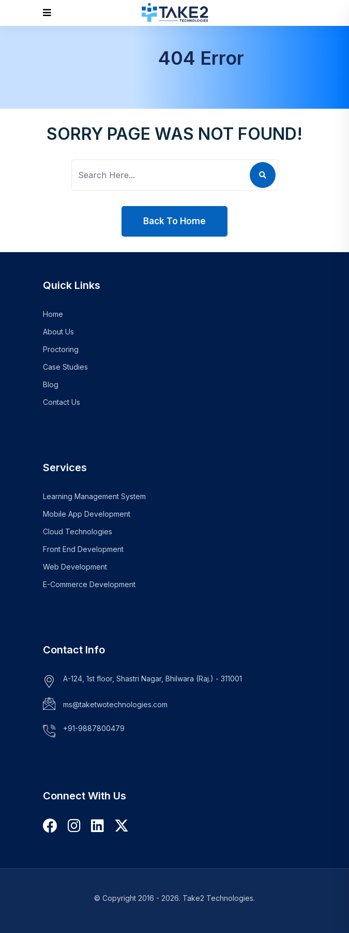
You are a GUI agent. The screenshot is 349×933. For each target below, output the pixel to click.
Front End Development (83, 549)
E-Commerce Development (89, 584)
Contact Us (61, 402)
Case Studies (65, 366)
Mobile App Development (86, 513)
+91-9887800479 (94, 728)
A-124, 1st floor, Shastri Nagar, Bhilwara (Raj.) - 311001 (152, 678)
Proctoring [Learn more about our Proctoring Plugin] (61, 349)
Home (53, 314)
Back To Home (174, 221)
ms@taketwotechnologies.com (115, 704)
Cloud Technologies (77, 531)
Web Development (75, 566)
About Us (58, 331)
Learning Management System (94, 496)
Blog (50, 384)
